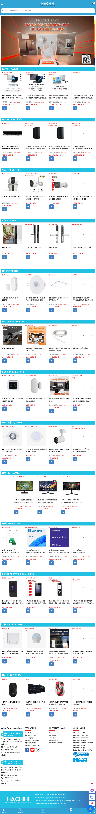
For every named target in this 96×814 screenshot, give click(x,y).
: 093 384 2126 (58, 803)
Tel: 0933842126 (9, 778)
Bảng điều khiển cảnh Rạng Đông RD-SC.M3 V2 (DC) (12, 653)
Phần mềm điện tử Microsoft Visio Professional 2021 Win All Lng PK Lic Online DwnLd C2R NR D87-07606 (83, 552)
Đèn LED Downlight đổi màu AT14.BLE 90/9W (12, 451)
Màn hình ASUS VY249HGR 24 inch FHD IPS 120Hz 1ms (47, 501)
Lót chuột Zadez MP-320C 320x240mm (82, 703)
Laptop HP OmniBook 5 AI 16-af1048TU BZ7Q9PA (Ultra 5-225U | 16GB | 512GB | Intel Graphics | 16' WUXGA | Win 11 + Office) (83, 97)
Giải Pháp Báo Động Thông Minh (59, 400)
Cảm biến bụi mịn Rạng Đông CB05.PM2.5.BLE (12, 400)
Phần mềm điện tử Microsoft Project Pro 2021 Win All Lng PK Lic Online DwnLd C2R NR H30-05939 (12, 552)
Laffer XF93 (6, 247)
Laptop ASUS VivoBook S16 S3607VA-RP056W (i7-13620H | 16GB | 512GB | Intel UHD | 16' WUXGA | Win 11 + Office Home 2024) (59, 97)
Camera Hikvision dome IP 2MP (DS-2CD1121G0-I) (82, 198)
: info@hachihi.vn (42, 803)
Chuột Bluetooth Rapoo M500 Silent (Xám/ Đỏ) (58, 703)
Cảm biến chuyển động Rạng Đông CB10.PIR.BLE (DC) (36, 653)
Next (93, 84)
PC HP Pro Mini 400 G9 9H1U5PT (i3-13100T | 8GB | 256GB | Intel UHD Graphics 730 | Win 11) (12, 148)
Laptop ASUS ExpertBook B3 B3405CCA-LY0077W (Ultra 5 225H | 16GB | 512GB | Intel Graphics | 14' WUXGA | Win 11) (36, 97)
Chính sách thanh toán (80, 735)
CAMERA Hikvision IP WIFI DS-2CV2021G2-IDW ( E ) (36, 198)
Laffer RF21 (53, 247)
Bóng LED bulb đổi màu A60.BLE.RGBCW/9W (81, 451)
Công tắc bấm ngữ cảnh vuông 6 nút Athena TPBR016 (83, 299)
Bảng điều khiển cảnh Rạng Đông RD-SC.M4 (83, 653)
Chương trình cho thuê (32, 745)
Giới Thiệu (28, 733)
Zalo (70, 810)
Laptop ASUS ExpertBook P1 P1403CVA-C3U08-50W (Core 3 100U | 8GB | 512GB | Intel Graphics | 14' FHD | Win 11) (12, 97)
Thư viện (52, 738)
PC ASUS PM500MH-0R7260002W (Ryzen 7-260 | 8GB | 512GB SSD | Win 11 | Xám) (83, 148)
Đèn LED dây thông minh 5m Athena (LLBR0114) (59, 349)
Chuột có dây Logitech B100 (11, 703)
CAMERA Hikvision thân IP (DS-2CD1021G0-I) (58, 198)
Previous (3, 84)
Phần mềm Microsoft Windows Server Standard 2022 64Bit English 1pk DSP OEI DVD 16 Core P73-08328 (59, 552)
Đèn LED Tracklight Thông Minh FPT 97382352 (59, 451)
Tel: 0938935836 (9, 749)
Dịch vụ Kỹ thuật (30, 743)
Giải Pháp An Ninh (8, 348)
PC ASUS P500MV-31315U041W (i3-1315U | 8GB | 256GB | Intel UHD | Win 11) (36, 148)
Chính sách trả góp (79, 747)
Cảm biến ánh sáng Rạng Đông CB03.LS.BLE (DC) (82, 400)
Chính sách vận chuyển (80, 738)
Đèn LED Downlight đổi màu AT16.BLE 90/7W (36, 451)
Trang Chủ (4, 810)
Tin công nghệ (29, 738)
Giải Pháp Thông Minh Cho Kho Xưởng (35, 349)
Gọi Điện (43, 810)
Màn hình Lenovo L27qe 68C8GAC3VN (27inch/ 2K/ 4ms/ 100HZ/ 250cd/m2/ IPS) (23, 501)
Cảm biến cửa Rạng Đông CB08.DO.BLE (35, 400)
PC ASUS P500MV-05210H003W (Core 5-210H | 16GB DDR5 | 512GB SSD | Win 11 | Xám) (59, 148)
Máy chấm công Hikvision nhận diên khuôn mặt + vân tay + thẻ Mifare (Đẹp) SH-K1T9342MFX (12, 602)
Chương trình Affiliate (32, 740)
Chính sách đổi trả (79, 745)
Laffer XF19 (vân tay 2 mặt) (82, 247)
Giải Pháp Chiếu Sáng (80, 348)
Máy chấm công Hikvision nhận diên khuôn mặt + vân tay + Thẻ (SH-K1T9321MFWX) (83, 602)
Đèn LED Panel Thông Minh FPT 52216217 (59, 299)
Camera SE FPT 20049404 (11, 197)
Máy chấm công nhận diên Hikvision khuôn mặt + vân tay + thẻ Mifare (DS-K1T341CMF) (36, 602)
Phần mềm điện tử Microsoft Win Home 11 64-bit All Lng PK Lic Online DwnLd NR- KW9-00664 (36, 552)
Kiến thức (52, 733)
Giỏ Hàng (20, 810)
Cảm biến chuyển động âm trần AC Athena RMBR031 (35, 299)
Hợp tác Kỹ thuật (30, 735)
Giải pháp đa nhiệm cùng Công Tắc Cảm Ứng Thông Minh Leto (59, 653)
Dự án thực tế (53, 740)
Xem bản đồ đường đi (9, 746)
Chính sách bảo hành (56, 743)
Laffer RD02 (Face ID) (33, 247)
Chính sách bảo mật (79, 740)
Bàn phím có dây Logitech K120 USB (35, 703)
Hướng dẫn (52, 735)
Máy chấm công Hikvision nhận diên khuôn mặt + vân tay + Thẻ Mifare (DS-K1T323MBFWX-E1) (59, 602)
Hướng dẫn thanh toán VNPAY (82, 750)
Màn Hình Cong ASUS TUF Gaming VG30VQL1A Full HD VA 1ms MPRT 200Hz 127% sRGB (71, 501)
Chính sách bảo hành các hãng (83, 743)
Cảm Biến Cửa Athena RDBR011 (10, 299)
